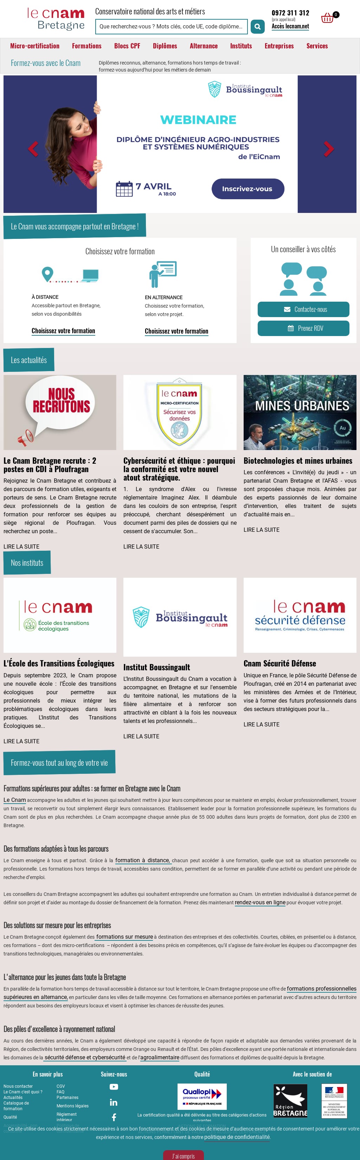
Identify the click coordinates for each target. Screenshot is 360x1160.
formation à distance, (143, 860)
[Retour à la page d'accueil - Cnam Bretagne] (46, 18)
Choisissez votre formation (63, 330)
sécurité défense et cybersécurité (85, 1057)
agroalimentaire (159, 1057)
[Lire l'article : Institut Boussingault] (179, 659)
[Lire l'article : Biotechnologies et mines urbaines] (300, 454)
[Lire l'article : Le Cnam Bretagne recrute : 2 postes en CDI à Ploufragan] (60, 463)
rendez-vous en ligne (260, 902)
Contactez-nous (304, 309)
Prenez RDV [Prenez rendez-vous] (304, 328)
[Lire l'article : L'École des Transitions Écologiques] (60, 661)
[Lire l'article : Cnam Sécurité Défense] (300, 653)
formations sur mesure (124, 936)
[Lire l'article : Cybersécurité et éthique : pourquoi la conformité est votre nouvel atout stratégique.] (179, 463)
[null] (325, 18)
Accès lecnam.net (290, 26)
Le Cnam (15, 800)
